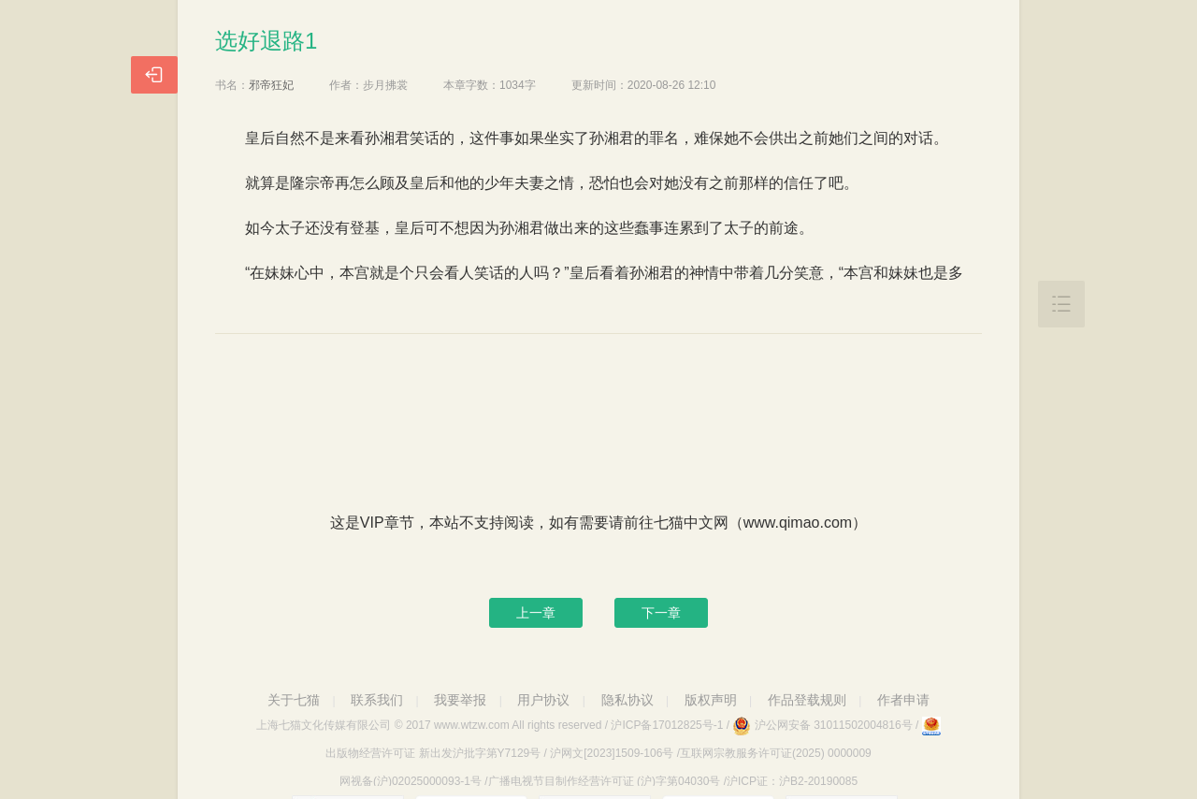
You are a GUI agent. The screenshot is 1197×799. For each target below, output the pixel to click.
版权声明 (711, 699)
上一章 (535, 612)
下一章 (661, 612)
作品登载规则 (807, 699)
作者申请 (903, 699)
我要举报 (460, 699)
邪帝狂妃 (271, 85)
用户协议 (543, 699)
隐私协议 (627, 699)
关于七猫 (293, 699)
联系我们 (377, 699)
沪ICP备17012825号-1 (667, 725)
